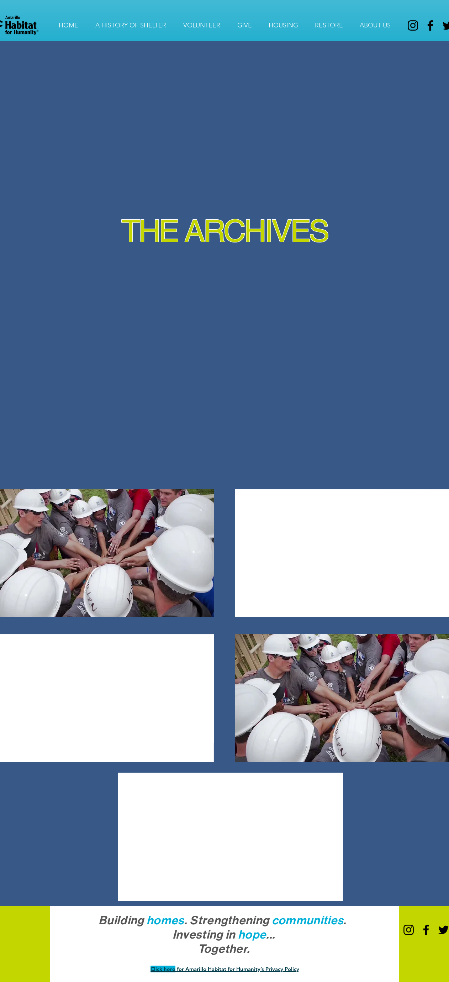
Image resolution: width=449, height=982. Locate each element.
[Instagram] (413, 25)
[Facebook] (430, 25)
